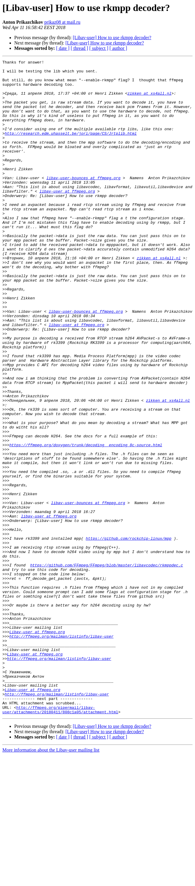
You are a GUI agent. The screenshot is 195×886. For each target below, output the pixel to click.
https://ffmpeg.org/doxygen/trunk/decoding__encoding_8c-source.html (85, 522)
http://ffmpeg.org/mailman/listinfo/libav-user (61, 752)
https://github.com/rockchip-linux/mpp (129, 634)
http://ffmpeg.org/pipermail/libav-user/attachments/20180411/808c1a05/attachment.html (60, 840)
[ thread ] (79, 48)
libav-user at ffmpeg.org (67, 217)
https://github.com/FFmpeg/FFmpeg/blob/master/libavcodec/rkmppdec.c (106, 666)
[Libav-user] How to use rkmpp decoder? (112, 37)
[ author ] (118, 48)
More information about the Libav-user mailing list (50, 880)
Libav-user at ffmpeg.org (37, 746)
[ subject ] (98, 48)
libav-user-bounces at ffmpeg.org (83, 201)
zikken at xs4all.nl (149, 100)
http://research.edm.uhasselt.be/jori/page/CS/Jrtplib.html (71, 148)
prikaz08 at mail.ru (62, 22)
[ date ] (62, 48)
